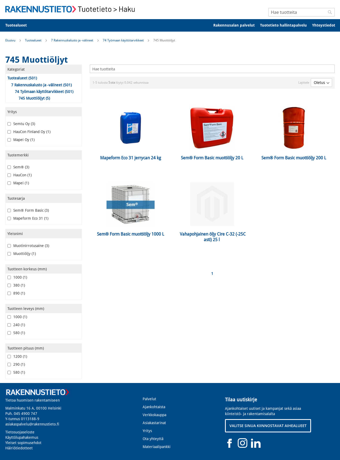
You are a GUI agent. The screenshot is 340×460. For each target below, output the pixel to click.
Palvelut (149, 399)
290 (16, 364)
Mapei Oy (21, 140)
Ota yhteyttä (153, 439)
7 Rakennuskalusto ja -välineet (72, 40)
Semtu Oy (21, 124)
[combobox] (301, 12)
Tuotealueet (33, 40)
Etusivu (10, 40)
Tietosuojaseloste (20, 432)
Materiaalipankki (157, 447)
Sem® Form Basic (28, 210)
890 (16, 293)
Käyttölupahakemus (21, 437)
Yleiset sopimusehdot (23, 443)
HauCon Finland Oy (28, 132)
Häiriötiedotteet (19, 448)
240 (16, 325)
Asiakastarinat (154, 423)
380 (16, 285)
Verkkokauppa (154, 415)
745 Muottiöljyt (34, 98)
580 (16, 333)
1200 (17, 356)
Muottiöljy (21, 254)
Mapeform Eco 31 (27, 218)
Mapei (18, 183)
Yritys (147, 431)
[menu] (170, 25)
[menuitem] (19, 25)
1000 (17, 277)
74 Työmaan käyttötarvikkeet (123, 40)
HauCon (19, 175)
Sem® (18, 167)
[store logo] (71, 9)
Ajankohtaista (154, 407)
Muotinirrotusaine (28, 246)
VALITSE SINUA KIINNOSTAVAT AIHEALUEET (268, 425)
